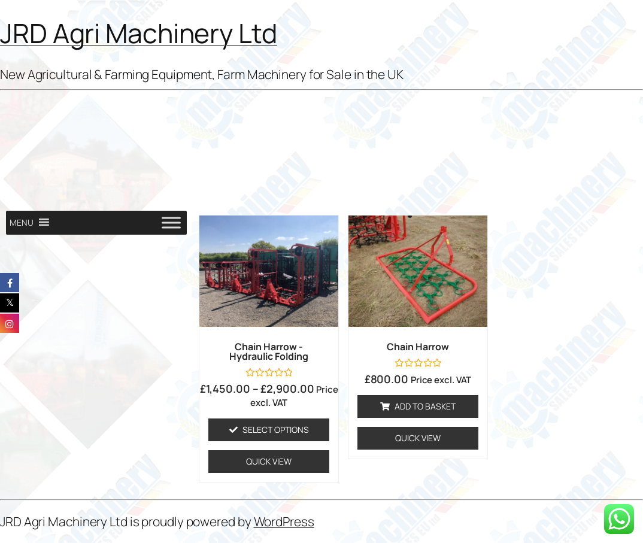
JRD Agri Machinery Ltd (138, 33)
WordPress (284, 521)
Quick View (269, 461)
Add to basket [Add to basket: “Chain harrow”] (425, 406)
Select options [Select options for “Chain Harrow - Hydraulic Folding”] (275, 429)
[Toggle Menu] (171, 222)
